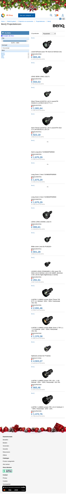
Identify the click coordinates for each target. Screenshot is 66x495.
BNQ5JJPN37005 (36, 411)
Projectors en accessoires (25, 21)
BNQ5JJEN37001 (36, 277)
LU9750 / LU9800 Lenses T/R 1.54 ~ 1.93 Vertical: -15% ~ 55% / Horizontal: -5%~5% (45, 381)
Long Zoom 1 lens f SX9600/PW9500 (43, 174)
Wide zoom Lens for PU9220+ (41, 246)
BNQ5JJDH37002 (36, 54)
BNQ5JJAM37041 (36, 199)
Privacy (5, 478)
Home (3, 21)
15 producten (35, 33)
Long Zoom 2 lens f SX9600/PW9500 (43, 197)
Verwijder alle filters (7, 36)
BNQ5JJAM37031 (36, 177)
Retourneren (6, 452)
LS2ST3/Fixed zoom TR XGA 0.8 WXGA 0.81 (46, 52)
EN (63, 19)
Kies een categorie (27, 15)
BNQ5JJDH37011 (36, 249)
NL (60, 19)
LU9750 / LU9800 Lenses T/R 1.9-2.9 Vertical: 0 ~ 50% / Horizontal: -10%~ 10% (47, 408)
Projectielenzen (40, 21)
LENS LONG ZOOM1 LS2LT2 (41, 222)
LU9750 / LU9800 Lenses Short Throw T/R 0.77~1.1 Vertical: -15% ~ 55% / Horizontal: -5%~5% (45, 301)
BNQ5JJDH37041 (36, 224)
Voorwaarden (6, 484)
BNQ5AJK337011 (36, 132)
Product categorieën (8, 461)
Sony (2, 57)
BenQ (49, 21)
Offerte (5, 455)
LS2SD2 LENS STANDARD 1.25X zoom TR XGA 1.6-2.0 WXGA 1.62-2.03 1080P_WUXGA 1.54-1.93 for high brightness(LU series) (47, 273)
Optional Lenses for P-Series (41, 356)
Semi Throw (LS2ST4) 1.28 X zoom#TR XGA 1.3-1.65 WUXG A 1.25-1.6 (46, 128)
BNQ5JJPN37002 (36, 333)
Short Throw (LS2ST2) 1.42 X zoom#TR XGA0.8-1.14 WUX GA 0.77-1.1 (44, 102)
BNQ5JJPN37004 (36, 384)
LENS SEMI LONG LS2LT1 (40, 76)
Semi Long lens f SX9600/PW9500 (43, 152)
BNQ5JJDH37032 (36, 79)
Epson (3, 54)
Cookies (5, 481)
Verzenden (6, 446)
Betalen (5, 443)
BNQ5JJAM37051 (36, 154)
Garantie (5, 449)
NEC (2, 56)
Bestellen (5, 439)
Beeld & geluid (11, 21)
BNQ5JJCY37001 (36, 358)
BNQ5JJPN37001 (36, 305)
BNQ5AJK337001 (36, 105)
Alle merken (6, 464)
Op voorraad (5, 48)
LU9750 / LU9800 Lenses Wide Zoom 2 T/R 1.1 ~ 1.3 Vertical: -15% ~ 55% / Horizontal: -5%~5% (47, 329)
